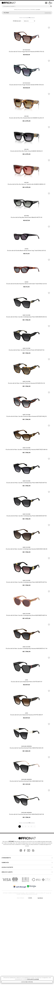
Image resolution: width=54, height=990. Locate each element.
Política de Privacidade (33, 979)
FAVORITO (49, 28)
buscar (51, 6)
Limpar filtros (48, 12)
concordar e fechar (27, 982)
